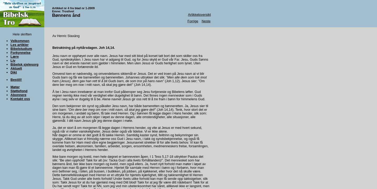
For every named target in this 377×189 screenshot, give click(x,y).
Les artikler (19, 45)
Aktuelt (16, 68)
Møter (15, 87)
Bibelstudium (21, 49)
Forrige (192, 21)
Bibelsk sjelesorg (24, 64)
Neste (206, 21)
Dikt (13, 72)
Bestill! (16, 80)
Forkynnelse (20, 53)
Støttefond (18, 91)
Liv (12, 60)
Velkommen (19, 41)
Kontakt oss (20, 99)
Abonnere (18, 95)
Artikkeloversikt (199, 15)
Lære (14, 57)
